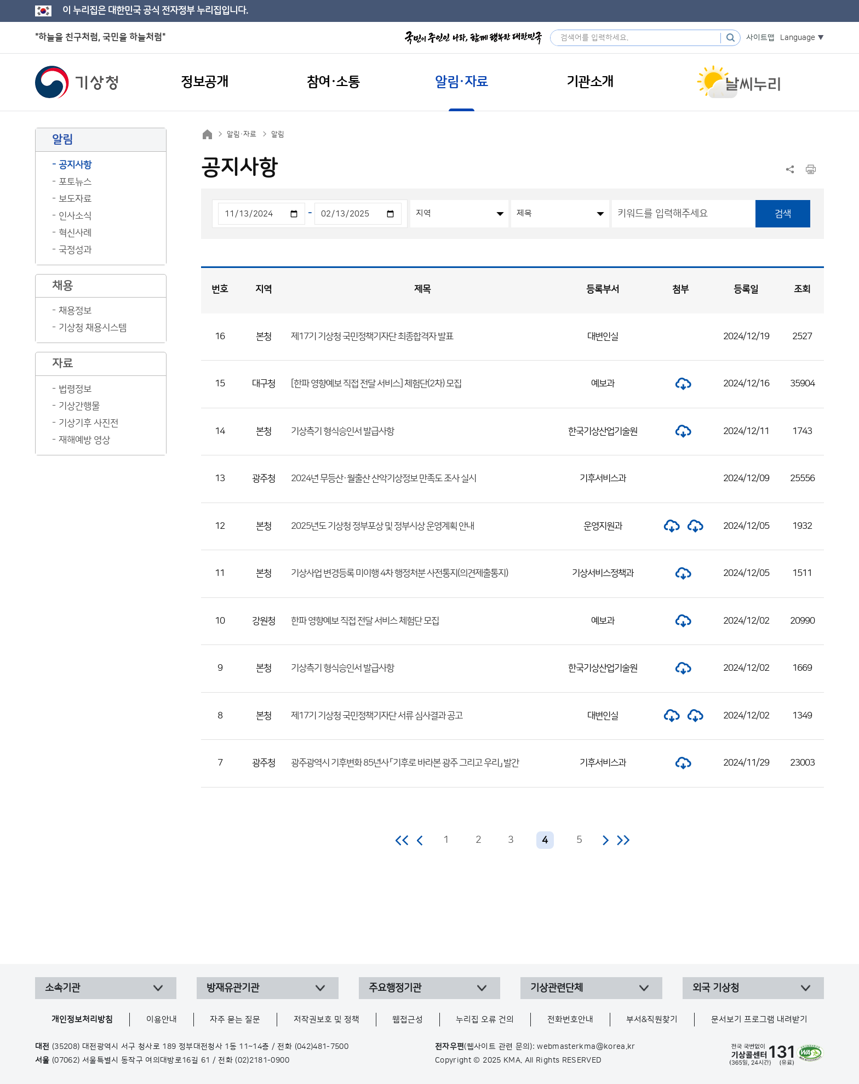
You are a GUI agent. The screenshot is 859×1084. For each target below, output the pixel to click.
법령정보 (75, 389)
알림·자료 (241, 134)
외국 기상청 (715, 988)
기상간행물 (79, 406)
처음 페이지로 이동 (402, 840)
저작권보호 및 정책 (326, 1019)
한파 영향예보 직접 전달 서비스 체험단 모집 (365, 621)
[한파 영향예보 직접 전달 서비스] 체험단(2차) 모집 (376, 384)
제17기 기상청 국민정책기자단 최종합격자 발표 (372, 336)
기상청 (76, 82)
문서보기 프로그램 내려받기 (759, 1019)
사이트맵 (760, 37)
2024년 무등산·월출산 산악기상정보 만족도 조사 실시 (383, 478)
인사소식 (75, 216)
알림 (277, 134)
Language (797, 37)
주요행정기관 (395, 988)
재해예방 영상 (84, 440)
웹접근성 (407, 1019)
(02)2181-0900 (262, 1060)
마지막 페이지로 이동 (623, 840)
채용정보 (75, 311)
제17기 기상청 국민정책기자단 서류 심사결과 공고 (376, 716)
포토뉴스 (75, 182)
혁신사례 (75, 233)
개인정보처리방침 (82, 1019)
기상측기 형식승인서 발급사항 (342, 431)
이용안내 (161, 1019)
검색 (783, 214)
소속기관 (62, 988)
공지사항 (75, 165)
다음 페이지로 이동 (605, 840)
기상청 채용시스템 (93, 328)
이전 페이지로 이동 (420, 840)
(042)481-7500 (322, 1046)
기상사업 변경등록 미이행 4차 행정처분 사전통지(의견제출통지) (399, 573)
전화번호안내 (570, 1019)
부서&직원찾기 (652, 1019)
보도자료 (75, 199)
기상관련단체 (556, 988)
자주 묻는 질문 (235, 1019)
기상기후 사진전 (88, 423)
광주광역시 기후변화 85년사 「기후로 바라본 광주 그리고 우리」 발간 (405, 763)
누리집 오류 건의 (485, 1019)
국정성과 (75, 250)
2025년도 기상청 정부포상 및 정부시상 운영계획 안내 (382, 526)
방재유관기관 (233, 988)
